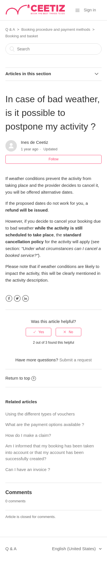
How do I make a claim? (28, 435)
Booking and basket (21, 36)
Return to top (20, 378)
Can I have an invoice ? (27, 469)
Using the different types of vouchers (40, 413)
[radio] (38, 332)
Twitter (17, 298)
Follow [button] (53, 159)
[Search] (53, 49)
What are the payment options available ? (44, 424)
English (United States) (74, 548)
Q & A (10, 29)
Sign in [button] (90, 10)
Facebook (9, 298)
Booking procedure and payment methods (55, 29)
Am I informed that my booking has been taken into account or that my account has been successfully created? (49, 452)
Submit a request (75, 359)
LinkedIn (25, 298)
